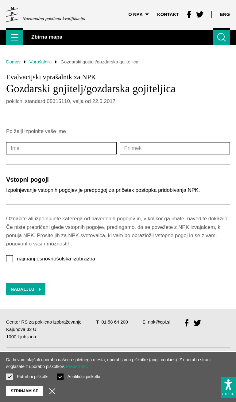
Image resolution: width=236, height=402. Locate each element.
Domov (13, 61)
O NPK (138, 13)
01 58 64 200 (114, 321)
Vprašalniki (41, 61)
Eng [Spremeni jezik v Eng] (225, 13)
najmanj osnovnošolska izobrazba (56, 259)
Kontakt (168, 13)
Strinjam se (24, 391)
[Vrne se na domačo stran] (45, 13)
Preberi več (77, 366)
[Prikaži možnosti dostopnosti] (228, 387)
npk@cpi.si (159, 321)
